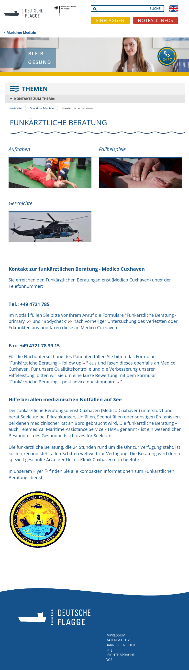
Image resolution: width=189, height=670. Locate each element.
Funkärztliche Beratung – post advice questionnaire (62, 382)
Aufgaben (19, 149)
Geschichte (20, 203)
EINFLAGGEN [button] (110, 20)
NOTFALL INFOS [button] (155, 20)
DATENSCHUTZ (118, 640)
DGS (109, 659)
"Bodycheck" (54, 321)
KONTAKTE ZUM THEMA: (34, 98)
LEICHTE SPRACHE (120, 654)
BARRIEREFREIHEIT (121, 645)
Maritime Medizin (21, 32)
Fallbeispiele (112, 149)
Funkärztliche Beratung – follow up (45, 363)
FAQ (109, 649)
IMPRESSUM (115, 635)
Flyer (38, 471)
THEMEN (35, 89)
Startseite (15, 108)
